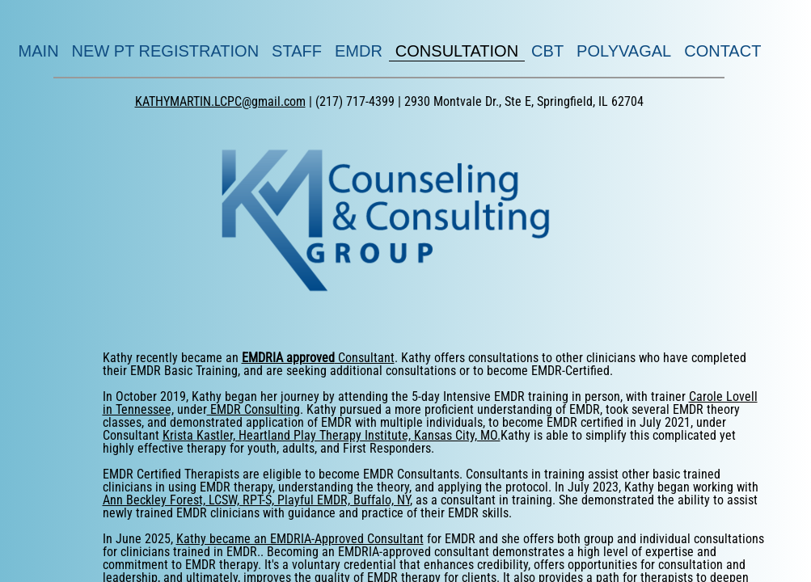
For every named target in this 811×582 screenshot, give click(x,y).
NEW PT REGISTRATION (166, 51)
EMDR (358, 51)
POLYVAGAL (624, 51)
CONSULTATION (456, 51)
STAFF (297, 51)
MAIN (39, 51)
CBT (547, 51)
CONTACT (722, 51)
